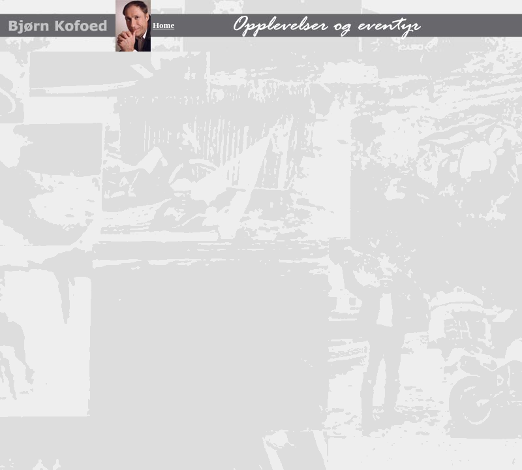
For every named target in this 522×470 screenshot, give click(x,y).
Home (163, 25)
